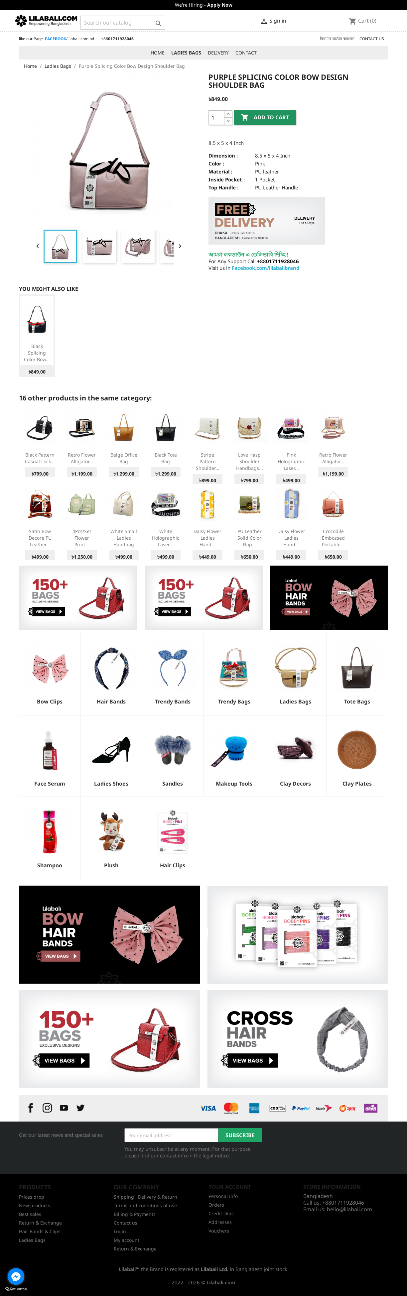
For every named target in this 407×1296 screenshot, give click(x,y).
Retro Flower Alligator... (82, 458)
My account (126, 1240)
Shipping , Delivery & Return (145, 1197)
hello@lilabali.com (349, 1209)
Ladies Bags (32, 1240)
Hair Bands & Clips (40, 1231)
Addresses (220, 1222)
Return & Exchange (40, 1223)
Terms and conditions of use (145, 1205)
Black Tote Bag (166, 458)
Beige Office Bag (123, 458)
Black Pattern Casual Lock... (40, 458)
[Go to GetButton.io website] (16, 1289)
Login (120, 1231)
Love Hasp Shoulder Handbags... (249, 461)
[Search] (122, 23)
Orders (216, 1205)
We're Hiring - (203, 5)
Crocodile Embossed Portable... (333, 538)
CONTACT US (371, 39)
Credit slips (221, 1213)
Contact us (125, 1223)
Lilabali (127, 1269)
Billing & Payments (135, 1214)
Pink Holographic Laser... (291, 461)
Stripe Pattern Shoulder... (207, 461)
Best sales (30, 1214)
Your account (229, 1186)
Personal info (223, 1196)
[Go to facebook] (16, 1276)
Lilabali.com (220, 1282)
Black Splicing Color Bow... (37, 353)
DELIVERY (218, 53)
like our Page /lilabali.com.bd (56, 39)
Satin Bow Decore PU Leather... (40, 538)
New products (34, 1205)
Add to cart (265, 117)
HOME (158, 53)
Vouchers (218, 1231)
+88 (117, 39)
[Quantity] (216, 117)
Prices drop (31, 1197)
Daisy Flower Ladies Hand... (207, 538)
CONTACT (246, 53)
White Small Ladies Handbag (123, 538)
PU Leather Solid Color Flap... (249, 538)
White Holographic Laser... (165, 538)
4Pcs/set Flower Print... (81, 538)
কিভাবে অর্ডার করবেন (337, 39)
